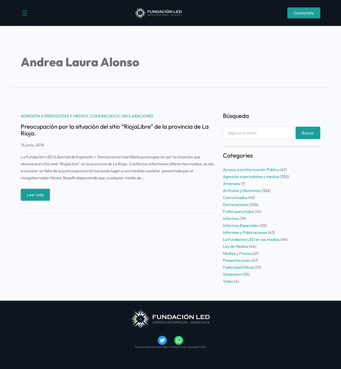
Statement (232, 274)
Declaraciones (137, 115)
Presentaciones (237, 260)
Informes (231, 218)
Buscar (308, 132)
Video (228, 281)
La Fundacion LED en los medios (251, 239)
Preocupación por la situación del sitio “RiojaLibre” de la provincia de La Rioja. (115, 129)
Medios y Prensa (237, 253)
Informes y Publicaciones (245, 232)
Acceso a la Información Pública (251, 169)
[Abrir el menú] (25, 13)
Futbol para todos (238, 211)
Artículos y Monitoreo (242, 190)
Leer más (36, 196)
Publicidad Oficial (238, 267)
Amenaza (231, 183)
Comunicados (105, 115)
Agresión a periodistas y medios (54, 115)
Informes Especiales (241, 225)
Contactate (304, 12)
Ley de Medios (235, 246)
